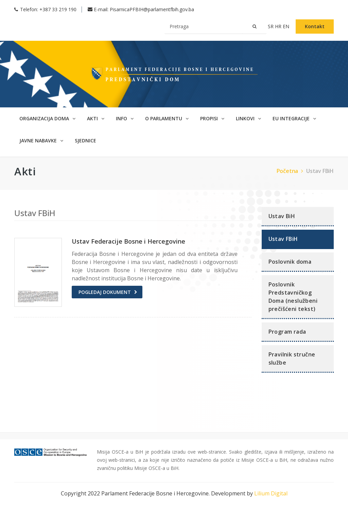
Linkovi (248, 118)
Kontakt (315, 26)
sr (271, 26)
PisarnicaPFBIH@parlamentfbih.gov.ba (152, 9)
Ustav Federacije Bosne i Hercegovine (128, 241)
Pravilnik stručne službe (291, 358)
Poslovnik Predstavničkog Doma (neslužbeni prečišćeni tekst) (292, 297)
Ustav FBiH (320, 171)
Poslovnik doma (290, 261)
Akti (95, 118)
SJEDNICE (85, 140)
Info (125, 118)
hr (279, 26)
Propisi (212, 118)
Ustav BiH (281, 216)
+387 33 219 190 (57, 9)
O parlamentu (167, 118)
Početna (291, 171)
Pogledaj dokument (105, 292)
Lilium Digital (271, 493)
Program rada (287, 331)
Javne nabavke (41, 140)
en (287, 26)
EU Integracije (294, 118)
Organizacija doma (47, 118)
